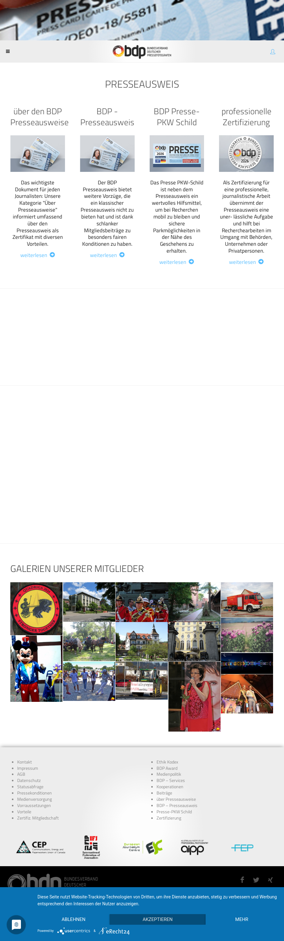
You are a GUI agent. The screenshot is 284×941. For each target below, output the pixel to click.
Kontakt (24, 761)
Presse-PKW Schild (174, 811)
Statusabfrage (30, 786)
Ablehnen (73, 919)
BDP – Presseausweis (177, 805)
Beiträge (164, 792)
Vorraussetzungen (34, 805)
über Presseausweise (176, 799)
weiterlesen (37, 255)
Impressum (27, 768)
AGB (21, 774)
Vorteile (24, 811)
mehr (241, 919)
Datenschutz (29, 780)
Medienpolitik (169, 774)
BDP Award (167, 768)
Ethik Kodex (167, 761)
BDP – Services (171, 780)
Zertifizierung (169, 818)
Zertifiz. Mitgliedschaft (38, 818)
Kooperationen (170, 786)
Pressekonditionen (34, 792)
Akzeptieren (157, 919)
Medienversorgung (34, 799)
